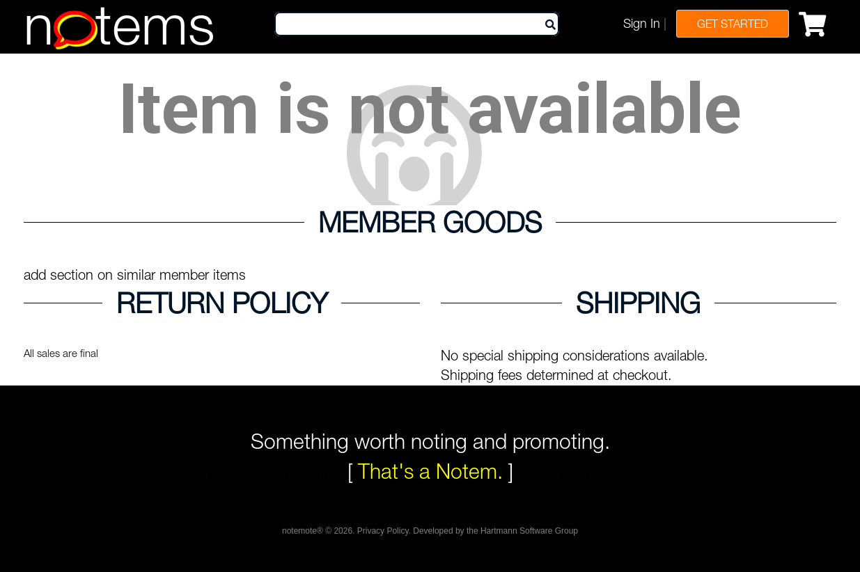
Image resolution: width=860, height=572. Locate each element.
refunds (576, 495)
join (281, 495)
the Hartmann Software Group (522, 535)
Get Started (732, 23)
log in (225, 495)
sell (512, 495)
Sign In (641, 23)
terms (402, 495)
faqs (460, 495)
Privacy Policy (383, 535)
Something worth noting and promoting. (430, 441)
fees (640, 495)
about (338, 495)
